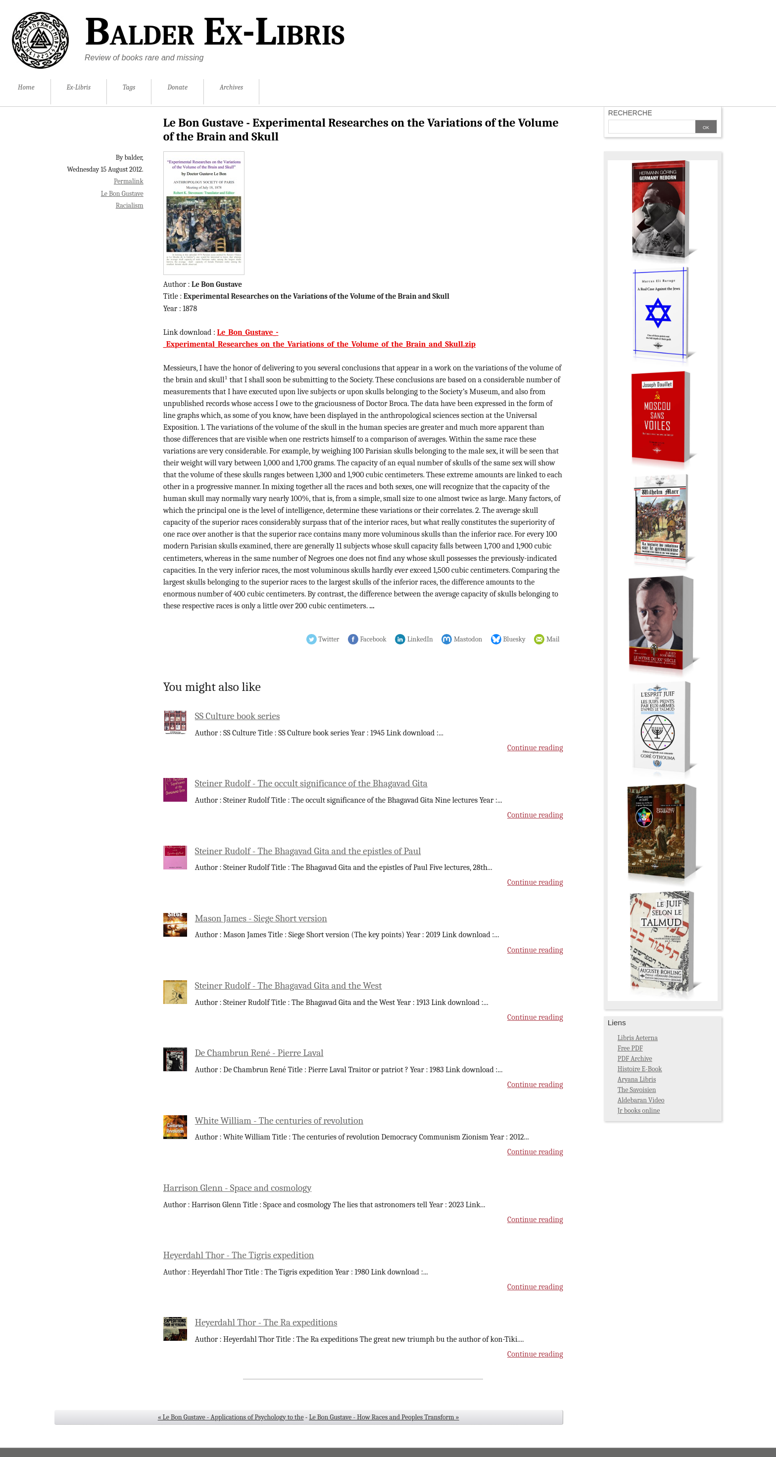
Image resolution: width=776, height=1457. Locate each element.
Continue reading (535, 747)
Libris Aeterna (638, 1038)
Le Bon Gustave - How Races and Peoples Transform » (384, 1417)
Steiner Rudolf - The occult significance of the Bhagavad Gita (311, 783)
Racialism (130, 205)
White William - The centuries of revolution (279, 1120)
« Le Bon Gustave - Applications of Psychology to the (231, 1417)
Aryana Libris (637, 1079)
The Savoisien (637, 1090)
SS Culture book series (237, 716)
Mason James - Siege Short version (261, 918)
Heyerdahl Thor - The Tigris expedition (238, 1255)
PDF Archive (635, 1058)
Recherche (630, 113)
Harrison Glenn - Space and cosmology (237, 1188)
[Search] (652, 127)
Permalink (129, 181)
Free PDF (630, 1048)
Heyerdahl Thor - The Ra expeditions (266, 1322)
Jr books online (639, 1110)
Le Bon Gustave (122, 193)
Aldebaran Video (641, 1100)
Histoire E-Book (640, 1069)
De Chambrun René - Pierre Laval (259, 1052)
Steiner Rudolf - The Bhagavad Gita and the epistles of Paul (308, 851)
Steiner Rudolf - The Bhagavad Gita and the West (288, 985)
